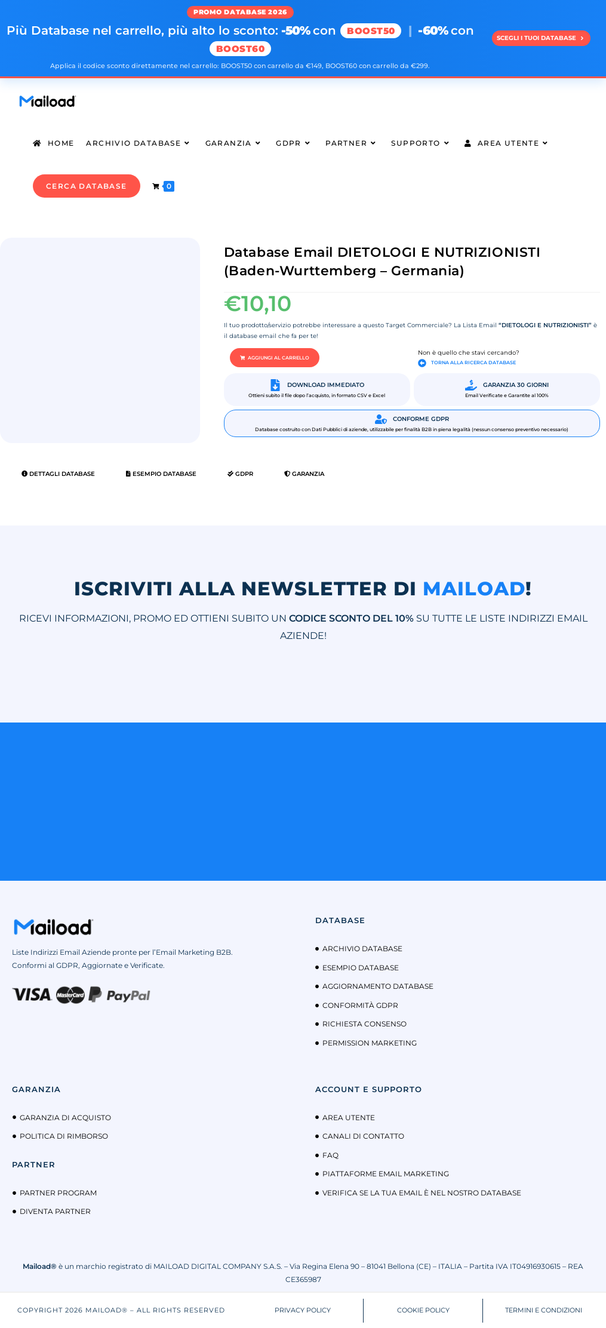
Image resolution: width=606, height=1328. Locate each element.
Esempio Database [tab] (161, 474)
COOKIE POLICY (423, 1309)
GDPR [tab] (240, 474)
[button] (274, 357)
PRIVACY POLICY (303, 1309)
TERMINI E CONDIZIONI (543, 1309)
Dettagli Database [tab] (58, 474)
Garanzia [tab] (304, 474)
